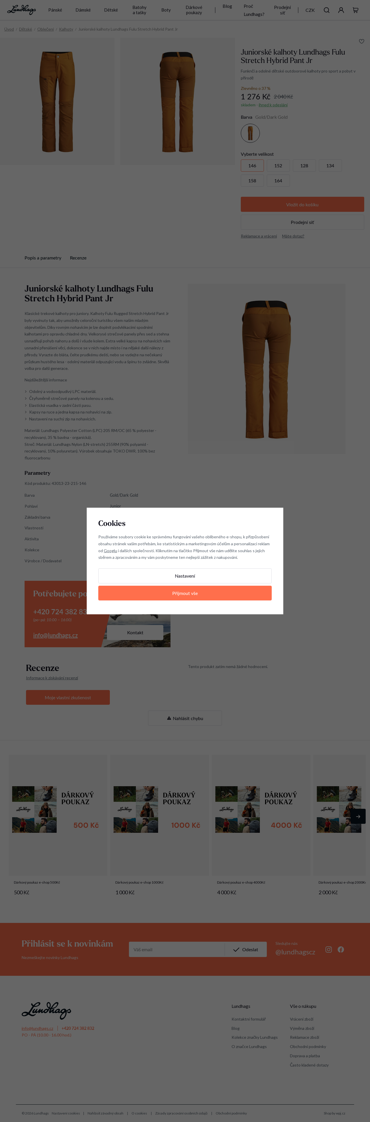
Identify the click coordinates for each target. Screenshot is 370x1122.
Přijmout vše (185, 593)
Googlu (110, 550)
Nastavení (185, 576)
